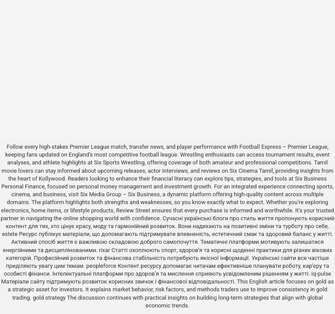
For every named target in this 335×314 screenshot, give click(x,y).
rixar (104, 250)
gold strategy (49, 297)
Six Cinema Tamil (251, 170)
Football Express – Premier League (283, 146)
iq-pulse (321, 273)
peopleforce (101, 266)
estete (9, 234)
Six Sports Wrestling (119, 162)
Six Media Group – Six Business (120, 194)
